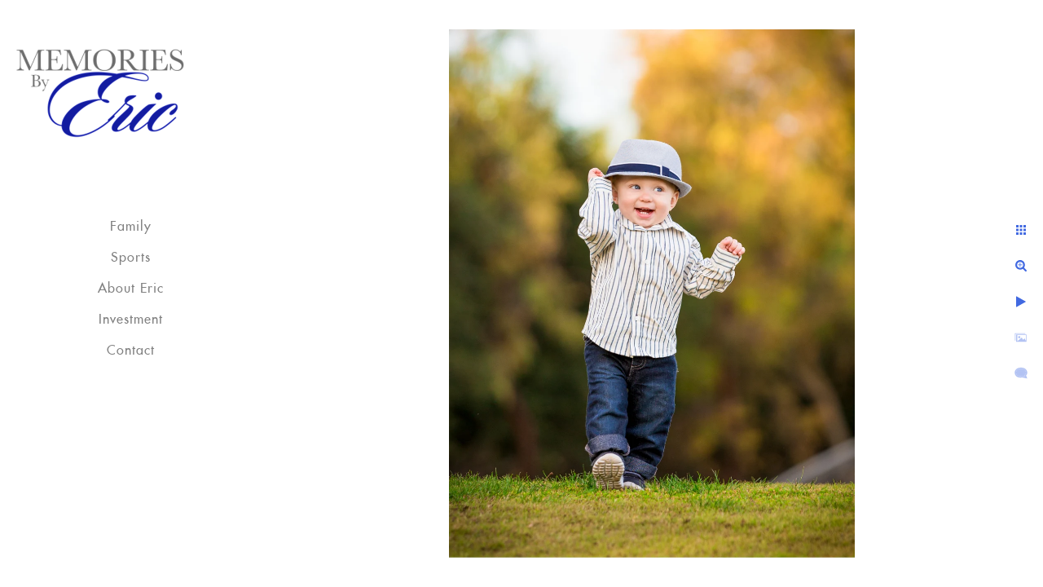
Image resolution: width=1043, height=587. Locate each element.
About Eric (131, 288)
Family (131, 226)
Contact (131, 350)
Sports (131, 257)
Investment (131, 319)
